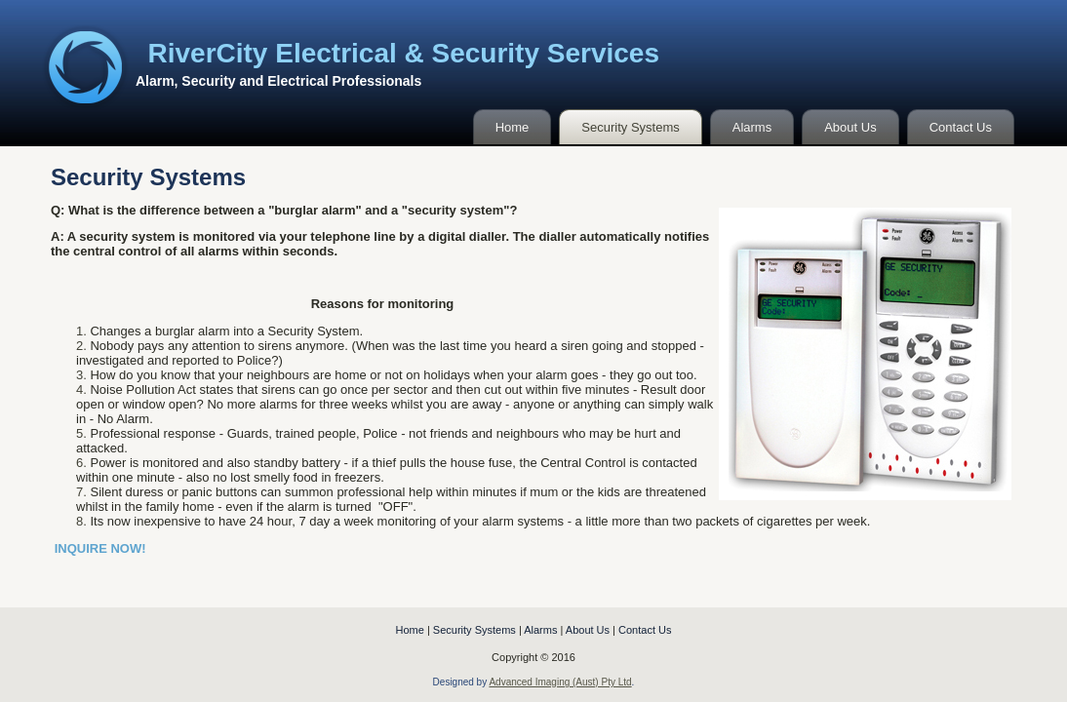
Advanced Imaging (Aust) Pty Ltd (560, 682)
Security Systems (630, 127)
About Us (850, 127)
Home (512, 127)
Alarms (751, 127)
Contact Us (960, 127)
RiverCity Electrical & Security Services (404, 53)
